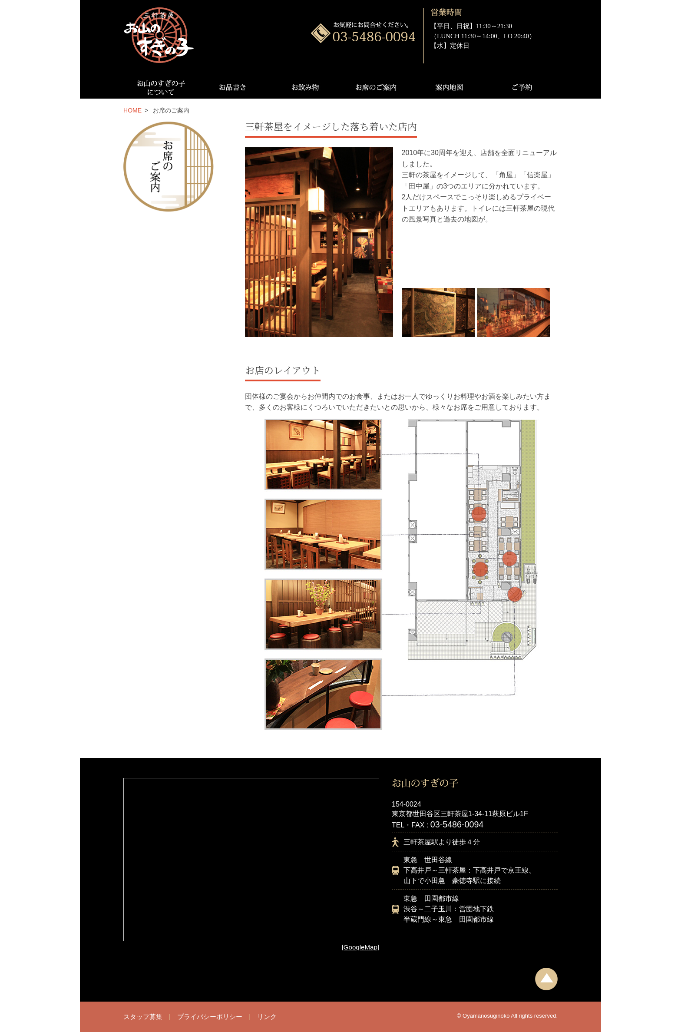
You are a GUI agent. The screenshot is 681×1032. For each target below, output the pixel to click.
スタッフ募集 (142, 1016)
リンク (267, 1016)
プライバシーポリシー (209, 1016)
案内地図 (449, 87)
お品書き (231, 87)
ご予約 (522, 87)
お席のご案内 (376, 87)
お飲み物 (304, 87)
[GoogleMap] (360, 947)
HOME (132, 110)
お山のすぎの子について (159, 87)
